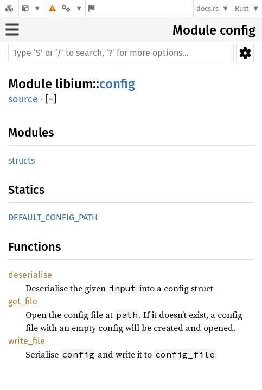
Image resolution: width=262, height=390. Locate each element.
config (117, 84)
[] (51, 99)
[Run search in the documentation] (121, 53)
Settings (245, 53)
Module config (213, 30)
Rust (242, 8)
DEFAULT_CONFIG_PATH (53, 217)
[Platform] (72, 8)
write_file (26, 341)
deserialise (30, 275)
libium (74, 84)
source (23, 99)
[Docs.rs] (9, 8)
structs (21, 160)
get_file (22, 301)
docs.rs (207, 8)
